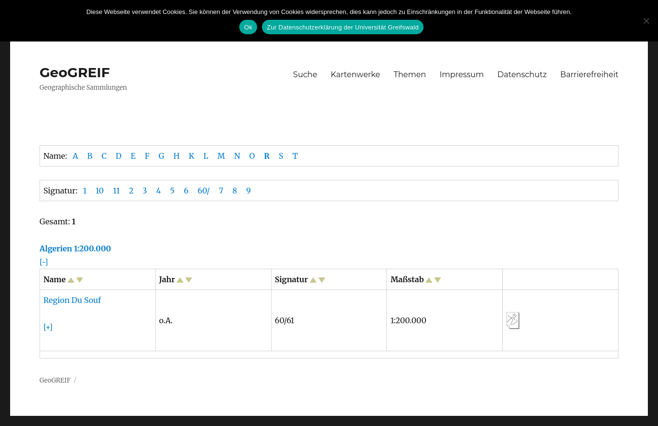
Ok (248, 27)
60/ (204, 190)
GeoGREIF (75, 72)
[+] (48, 327)
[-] (44, 262)
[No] (646, 21)
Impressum (461, 74)
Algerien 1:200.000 (75, 248)
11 (116, 190)
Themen (410, 74)
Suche (305, 74)
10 (100, 190)
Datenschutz (522, 74)
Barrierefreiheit (589, 74)
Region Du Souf (72, 300)
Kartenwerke (355, 74)
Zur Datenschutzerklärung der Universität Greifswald (343, 27)
